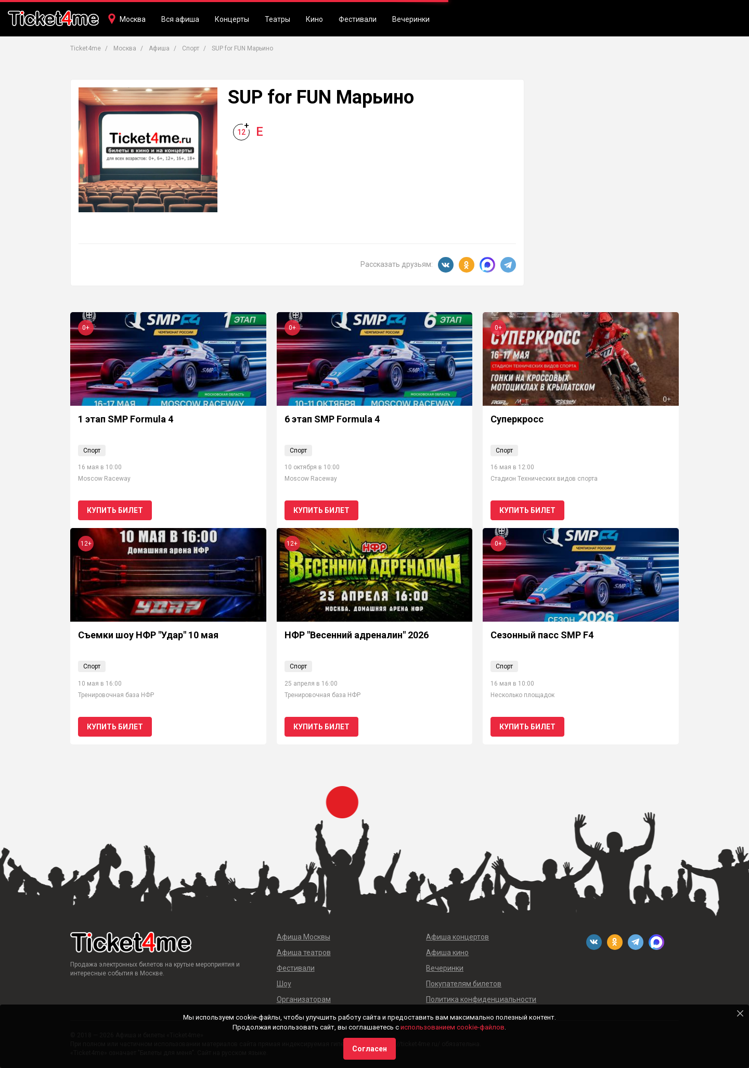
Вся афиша (180, 19)
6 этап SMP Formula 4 (332, 419)
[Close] (740, 1013)
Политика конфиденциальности (481, 999)
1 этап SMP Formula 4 (125, 419)
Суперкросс (517, 419)
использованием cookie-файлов (453, 1027)
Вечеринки (411, 19)
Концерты (232, 19)
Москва (133, 19)
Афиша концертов (457, 937)
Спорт (91, 450)
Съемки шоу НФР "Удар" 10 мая (148, 634)
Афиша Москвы (303, 937)
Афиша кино (447, 952)
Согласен (369, 1049)
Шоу (284, 984)
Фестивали (358, 19)
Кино (314, 19)
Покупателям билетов (463, 984)
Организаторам (304, 999)
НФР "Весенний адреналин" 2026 (357, 634)
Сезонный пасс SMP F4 (541, 634)
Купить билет (115, 510)
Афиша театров (304, 952)
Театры (277, 19)
